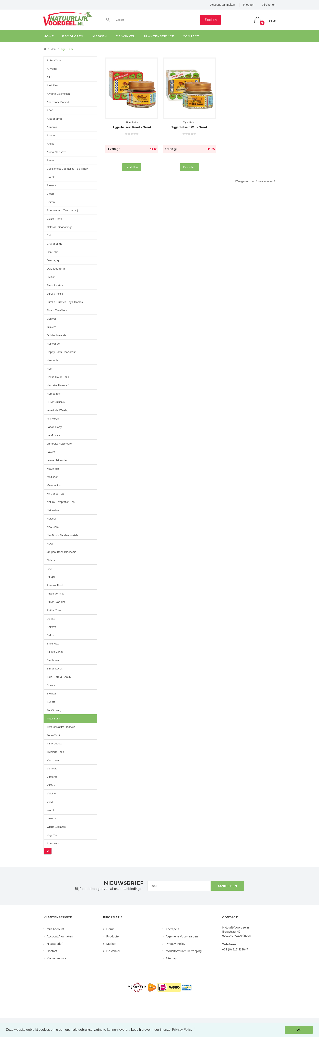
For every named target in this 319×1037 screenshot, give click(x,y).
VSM (50, 801)
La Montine (53, 435)
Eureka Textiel (55, 293)
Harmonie (52, 360)
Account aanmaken (222, 4)
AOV (50, 110)
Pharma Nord (55, 585)
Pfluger (51, 576)
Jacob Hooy (54, 426)
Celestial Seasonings (59, 227)
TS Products (54, 743)
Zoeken (210, 20)
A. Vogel (52, 68)
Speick (51, 685)
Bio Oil (51, 177)
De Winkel (113, 951)
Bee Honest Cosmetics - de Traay (67, 168)
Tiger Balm (67, 49)
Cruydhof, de (54, 243)
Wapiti (50, 810)
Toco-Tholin (54, 735)
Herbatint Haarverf (57, 385)
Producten (113, 936)
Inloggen (248, 4)
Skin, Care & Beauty (59, 676)
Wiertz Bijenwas (56, 826)
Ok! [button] (298, 1029)
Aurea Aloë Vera (56, 152)
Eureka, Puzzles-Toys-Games (65, 302)
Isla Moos (53, 418)
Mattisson (52, 476)
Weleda (51, 818)
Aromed (51, 135)
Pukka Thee (54, 610)
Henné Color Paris (58, 377)
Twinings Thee (55, 751)
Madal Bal (53, 468)
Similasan (53, 660)
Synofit (51, 701)
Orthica (51, 560)
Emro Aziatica (55, 285)
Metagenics (54, 485)
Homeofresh (54, 393)
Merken (111, 943)
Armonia (52, 127)
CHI (49, 235)
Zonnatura (53, 843)
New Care (53, 526)
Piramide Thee (55, 593)
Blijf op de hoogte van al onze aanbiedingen (109, 889)
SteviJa (51, 693)
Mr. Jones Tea (55, 493)
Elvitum (51, 277)
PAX (49, 568)
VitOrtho (52, 785)
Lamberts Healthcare (59, 443)
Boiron (51, 202)
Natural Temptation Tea (61, 501)
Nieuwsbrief (54, 943)
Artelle (50, 143)
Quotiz (51, 618)
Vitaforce (52, 776)
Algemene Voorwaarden (182, 936)
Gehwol (51, 318)
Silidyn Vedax (55, 651)
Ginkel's (51, 327)
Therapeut (172, 929)
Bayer (50, 160)
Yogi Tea (52, 835)
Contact (52, 951)
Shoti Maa (53, 643)
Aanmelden (227, 886)
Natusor (51, 518)
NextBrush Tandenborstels (62, 535)
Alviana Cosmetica (58, 93)
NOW (50, 543)
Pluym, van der (56, 601)
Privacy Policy (175, 943)
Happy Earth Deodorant (61, 352)
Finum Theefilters (57, 310)
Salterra (51, 626)
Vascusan (53, 760)
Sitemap (171, 958)
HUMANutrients (56, 402)
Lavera (51, 451)
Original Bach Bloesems (61, 551)
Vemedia (52, 768)
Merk (53, 49)
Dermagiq (53, 260)
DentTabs (52, 252)
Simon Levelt (54, 668)
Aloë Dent (53, 85)
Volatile (51, 793)
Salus (50, 635)
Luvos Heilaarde (57, 460)
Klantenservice (56, 958)
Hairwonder (53, 343)
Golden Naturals (56, 335)
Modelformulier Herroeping (184, 951)
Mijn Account (55, 929)
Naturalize (53, 510)
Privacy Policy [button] (182, 1029)
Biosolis (52, 185)
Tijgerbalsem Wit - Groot (189, 127)
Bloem (51, 193)
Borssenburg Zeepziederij (62, 210)
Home (110, 929)
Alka (49, 77)
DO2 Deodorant (56, 268)
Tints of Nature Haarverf (61, 726)
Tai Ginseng (54, 710)
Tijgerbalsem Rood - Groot (132, 127)
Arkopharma (54, 118)
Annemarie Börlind (58, 102)
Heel (49, 368)
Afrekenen (268, 4)
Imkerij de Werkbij (57, 410)
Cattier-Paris (54, 218)
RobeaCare (54, 60)
